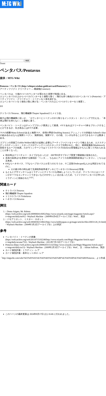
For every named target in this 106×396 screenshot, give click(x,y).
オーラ (13, 175)
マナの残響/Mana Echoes (11, 133)
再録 (59, 172)
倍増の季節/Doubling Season (55, 133)
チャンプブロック (34, 125)
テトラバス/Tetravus (9, 113)
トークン (47, 118)
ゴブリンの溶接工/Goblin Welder (15, 142)
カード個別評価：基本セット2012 (21, 253)
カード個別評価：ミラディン (19, 250)
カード (94, 135)
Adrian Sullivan (91, 247)
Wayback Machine (35, 216)
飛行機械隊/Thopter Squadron (34, 113)
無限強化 (38, 135)
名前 (7, 158)
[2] (32, 177)
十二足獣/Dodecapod (74, 163)
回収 (2, 148)
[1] (30, 177)
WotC (76, 216)
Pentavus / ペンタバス (10, 86)
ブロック (95, 125)
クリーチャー (78, 125)
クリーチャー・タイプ (25, 155)
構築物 (81, 155)
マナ (63, 125)
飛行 (6, 121)
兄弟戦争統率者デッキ (43, 169)
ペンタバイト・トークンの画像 (20, 237)
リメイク (54, 113)
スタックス (55, 145)
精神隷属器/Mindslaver (92, 145)
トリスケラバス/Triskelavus (58, 148)
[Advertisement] (25, 33)
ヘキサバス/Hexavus (67, 169)
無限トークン (25, 135)
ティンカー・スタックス (20, 145)
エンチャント (24, 175)
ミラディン (36, 172)
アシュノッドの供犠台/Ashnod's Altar (88, 133)
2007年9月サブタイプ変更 (63, 155)
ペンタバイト (6, 125)
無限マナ (36, 133)
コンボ (68, 135)
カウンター (35, 118)
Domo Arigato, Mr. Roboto (18, 211)
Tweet (2, 63)
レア (37, 250)
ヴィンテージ (40, 145)
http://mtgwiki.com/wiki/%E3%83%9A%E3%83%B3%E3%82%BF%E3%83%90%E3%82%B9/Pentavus (48, 258)
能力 (2, 118)
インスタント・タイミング (78, 118)
